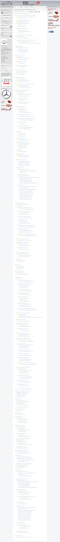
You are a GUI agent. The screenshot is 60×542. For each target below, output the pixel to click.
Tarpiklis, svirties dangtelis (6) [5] (26, 197)
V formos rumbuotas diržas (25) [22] (26, 499)
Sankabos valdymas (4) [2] (21, 418)
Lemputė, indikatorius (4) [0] (25, 112)
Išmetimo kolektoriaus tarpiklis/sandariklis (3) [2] (28, 186)
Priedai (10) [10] (20, 410)
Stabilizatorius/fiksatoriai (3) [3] (22, 28)
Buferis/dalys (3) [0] (22, 343)
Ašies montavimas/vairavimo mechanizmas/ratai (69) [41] (25, 15)
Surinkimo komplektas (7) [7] (24, 139)
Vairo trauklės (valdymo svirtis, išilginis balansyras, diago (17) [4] (30, 43)
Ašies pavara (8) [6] (19, 46)
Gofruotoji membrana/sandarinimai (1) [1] (24, 456)
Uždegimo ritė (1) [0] (22, 146)
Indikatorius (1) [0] (23, 221)
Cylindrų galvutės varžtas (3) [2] (25, 178)
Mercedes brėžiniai (3, 88)
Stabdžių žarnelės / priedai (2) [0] (24, 165)
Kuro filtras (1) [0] (22, 134)
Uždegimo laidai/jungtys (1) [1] (22, 393)
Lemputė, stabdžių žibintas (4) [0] (26, 230)
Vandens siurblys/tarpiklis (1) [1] (23, 65)
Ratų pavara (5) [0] (19, 412)
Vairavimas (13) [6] (19, 455)
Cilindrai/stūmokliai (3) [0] (23, 174)
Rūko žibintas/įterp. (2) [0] (24, 249)
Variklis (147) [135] (20, 167)
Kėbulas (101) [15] (19, 277)
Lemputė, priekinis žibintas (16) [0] (25, 255)
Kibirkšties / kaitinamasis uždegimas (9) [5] (23, 390)
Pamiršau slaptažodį (4, 21)
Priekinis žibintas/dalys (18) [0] (22, 253)
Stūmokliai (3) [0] (23, 172)
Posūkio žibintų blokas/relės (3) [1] (23, 252)
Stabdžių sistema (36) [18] (20, 425)
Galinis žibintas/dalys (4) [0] (24, 353)
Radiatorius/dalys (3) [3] (23, 59)
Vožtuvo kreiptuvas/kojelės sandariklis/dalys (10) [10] (28, 487)
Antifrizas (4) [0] (20, 56)
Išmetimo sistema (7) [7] (21, 138)
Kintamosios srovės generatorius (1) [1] (27, 116)
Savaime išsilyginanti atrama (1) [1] (25, 31)
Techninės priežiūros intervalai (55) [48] (24, 453)
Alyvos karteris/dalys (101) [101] (24, 525)
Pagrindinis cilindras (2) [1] (23, 419)
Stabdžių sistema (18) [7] (21, 159)
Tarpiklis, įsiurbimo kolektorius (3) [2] (26, 195)
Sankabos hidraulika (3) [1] (24, 156)
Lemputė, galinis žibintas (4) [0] (25, 294)
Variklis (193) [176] (19, 469)
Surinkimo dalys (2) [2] (23, 404)
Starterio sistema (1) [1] (23, 122)
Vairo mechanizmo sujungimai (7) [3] (23, 464)
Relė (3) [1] (19, 258)
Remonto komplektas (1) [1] (23, 461)
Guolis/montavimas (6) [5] (23, 49)
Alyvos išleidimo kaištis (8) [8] (25, 526)
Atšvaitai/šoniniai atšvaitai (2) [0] (23, 204)
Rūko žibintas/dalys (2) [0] (23, 247)
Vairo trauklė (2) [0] (20, 467)
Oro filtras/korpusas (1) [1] (23, 503)
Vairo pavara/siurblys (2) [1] (22, 466)
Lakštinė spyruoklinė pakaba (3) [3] (23, 401)
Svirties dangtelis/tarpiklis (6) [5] (26, 180)
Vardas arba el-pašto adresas (6, 15)
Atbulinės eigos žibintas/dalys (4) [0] (25, 207)
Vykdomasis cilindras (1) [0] (23, 422)
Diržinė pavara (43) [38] (20, 77)
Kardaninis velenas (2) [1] (23, 50)
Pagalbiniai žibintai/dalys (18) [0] (23, 242)
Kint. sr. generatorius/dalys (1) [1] (24, 114)
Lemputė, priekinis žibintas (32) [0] (26, 127)
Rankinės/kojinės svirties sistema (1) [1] (24, 537)
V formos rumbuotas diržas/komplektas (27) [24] (27, 496)
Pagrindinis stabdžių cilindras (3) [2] (23, 438)
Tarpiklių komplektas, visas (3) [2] (26, 199)
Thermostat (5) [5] (22, 63)
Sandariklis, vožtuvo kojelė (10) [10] (26, 192)
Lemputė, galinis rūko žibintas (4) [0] (26, 290)
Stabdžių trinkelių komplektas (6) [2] (25, 436)
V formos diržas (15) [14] (24, 494)
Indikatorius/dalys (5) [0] (23, 109)
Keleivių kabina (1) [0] (21, 319)
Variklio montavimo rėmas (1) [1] (24, 532)
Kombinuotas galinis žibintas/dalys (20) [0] (26, 225)
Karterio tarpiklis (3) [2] (24, 188)
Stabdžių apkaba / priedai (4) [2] (24, 162)
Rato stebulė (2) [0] (22, 26)
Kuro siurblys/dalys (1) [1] (21, 72)
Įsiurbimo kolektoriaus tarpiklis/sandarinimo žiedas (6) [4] (30, 177)
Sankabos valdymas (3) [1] (23, 155)
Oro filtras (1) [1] (22, 136)
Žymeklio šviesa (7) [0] (24, 214)
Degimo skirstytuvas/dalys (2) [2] (24, 143)
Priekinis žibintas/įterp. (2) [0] (25, 128)
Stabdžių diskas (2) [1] (22, 435)
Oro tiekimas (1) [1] (20, 502)
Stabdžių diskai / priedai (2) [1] (24, 164)
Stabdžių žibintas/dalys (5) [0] (24, 303)
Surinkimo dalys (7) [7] (21, 272)
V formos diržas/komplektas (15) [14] (23, 80)
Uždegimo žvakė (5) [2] (23, 147)
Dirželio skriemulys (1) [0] (23, 491)
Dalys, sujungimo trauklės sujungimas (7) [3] (26, 459)
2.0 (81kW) (2, 69)
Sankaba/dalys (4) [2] (19, 416)
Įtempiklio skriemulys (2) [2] (24, 85)
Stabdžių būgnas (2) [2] (23, 431)
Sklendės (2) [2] (21, 32)
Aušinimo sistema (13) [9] (21, 91)
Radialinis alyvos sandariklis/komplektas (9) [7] (28, 170)
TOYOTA (2, 66)
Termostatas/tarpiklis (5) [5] (22, 61)
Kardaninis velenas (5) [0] (21, 414)
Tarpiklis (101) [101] (23, 528)
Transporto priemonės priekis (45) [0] (23, 367)
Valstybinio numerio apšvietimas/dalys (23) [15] (27, 234)
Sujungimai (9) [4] (20, 36)
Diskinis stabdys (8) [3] (21, 433)
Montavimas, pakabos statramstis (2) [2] (24, 20)
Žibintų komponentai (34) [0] (24, 125)
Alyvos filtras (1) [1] (22, 133)
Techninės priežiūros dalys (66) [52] (22, 450)
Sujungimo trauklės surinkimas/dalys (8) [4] (24, 458)
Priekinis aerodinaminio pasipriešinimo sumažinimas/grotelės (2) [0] (30, 317)
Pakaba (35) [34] (19, 398)
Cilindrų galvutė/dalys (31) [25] (24, 175)
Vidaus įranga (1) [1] (19, 535)
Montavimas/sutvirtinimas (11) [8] (24, 41)
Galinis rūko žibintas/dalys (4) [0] (24, 216)
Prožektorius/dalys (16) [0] (23, 324)
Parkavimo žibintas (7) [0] (24, 212)
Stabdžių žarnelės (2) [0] (21, 446)
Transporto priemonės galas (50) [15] (23, 338)
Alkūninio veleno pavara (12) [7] (24, 169)
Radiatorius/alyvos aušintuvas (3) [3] (25, 94)
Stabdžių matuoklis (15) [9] (22, 441)
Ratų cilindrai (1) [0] (22, 428)
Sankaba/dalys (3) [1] (21, 153)
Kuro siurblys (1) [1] (22, 74)
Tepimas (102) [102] (20, 522)
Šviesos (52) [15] (20, 278)
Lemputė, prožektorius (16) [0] (25, 245)
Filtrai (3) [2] (19, 131)
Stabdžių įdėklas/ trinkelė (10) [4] (24, 161)
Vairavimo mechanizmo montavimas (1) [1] (24, 463)
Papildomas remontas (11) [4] (22, 451)
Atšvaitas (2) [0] (21, 108)
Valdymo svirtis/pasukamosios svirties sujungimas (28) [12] (27, 40)
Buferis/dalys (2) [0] (22, 368)
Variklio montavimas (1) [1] (22, 531)
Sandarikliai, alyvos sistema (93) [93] (26, 190)
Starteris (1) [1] (22, 123)
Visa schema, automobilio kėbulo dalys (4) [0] (25, 388)
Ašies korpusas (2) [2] (22, 18)
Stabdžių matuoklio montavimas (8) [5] (25, 444)
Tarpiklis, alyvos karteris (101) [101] (26, 193)
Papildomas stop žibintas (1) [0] (25, 306)
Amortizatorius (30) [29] (23, 151)
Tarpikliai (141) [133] (22, 185)
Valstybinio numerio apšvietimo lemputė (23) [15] (28, 235)
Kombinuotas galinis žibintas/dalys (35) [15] (26, 118)
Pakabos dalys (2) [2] (20, 403)
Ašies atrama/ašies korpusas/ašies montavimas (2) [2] (26, 16)
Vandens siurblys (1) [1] (24, 103)
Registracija (3, 20)
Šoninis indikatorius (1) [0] (24, 298)
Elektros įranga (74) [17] (21, 106)
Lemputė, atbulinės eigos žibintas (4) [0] (27, 209)
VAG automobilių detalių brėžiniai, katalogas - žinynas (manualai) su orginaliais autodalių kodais (5, 74)
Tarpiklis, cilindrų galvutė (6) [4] (25, 181)
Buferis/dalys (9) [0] (22, 314)
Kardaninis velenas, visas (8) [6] (22, 47)
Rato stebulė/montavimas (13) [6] (23, 23)
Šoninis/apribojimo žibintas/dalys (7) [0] (26, 211)
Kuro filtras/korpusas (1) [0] (22, 71)
